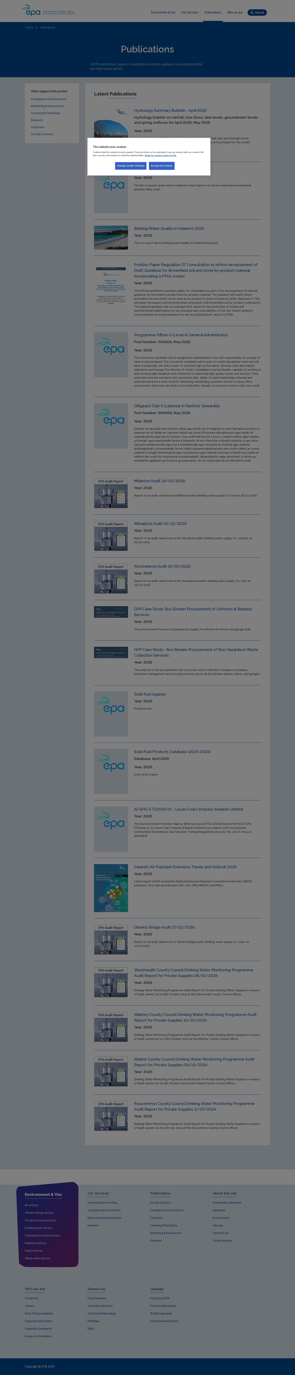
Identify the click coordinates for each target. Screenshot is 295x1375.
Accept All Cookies (161, 165)
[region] (149, 157)
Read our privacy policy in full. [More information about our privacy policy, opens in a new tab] (160, 155)
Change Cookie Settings (131, 165)
